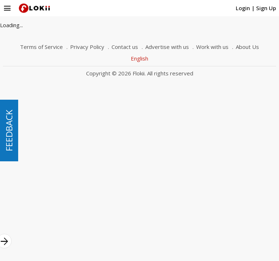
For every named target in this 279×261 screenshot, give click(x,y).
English (139, 58)
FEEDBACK (9, 130)
